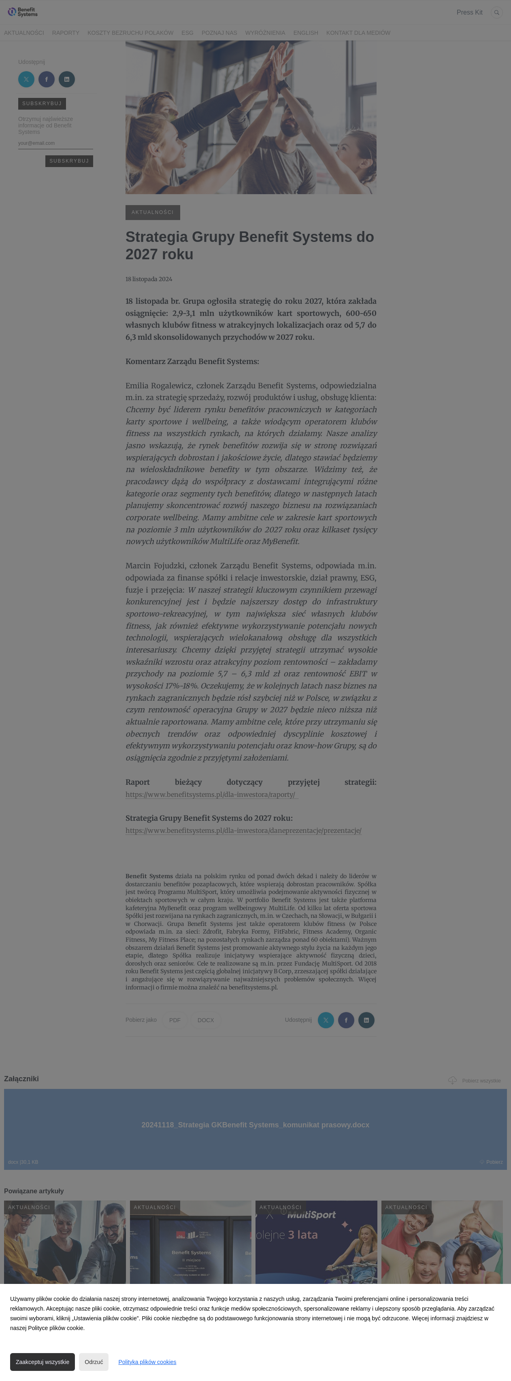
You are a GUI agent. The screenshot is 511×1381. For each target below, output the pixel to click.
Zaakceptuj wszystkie (42, 1362)
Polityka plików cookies (147, 1362)
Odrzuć (94, 1362)
